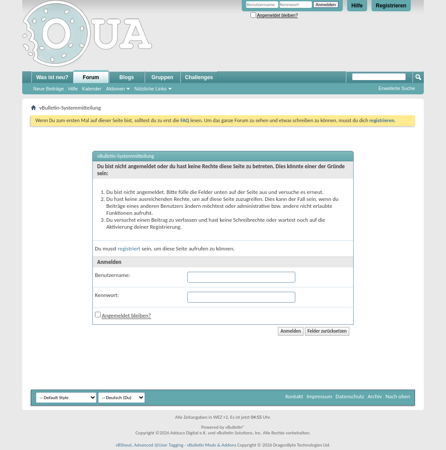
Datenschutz (350, 396)
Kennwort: (107, 295)
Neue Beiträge (48, 88)
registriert (129, 248)
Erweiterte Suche (396, 88)
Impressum (319, 396)
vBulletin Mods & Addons (211, 445)
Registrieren (391, 6)
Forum (91, 77)
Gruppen (162, 77)
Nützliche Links (150, 88)
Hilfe (357, 6)
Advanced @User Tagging (158, 445)
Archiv (375, 396)
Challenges (199, 77)
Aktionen (115, 88)
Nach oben (397, 396)
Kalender (91, 88)
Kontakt (294, 396)
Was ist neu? (52, 77)
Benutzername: (112, 275)
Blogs (126, 77)
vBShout (123, 445)
